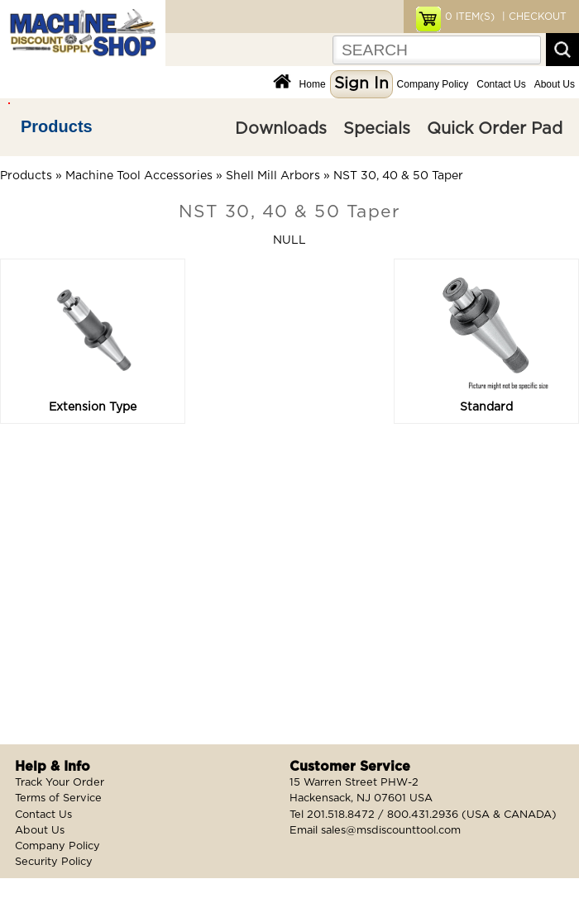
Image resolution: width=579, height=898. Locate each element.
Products (57, 126)
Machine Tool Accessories (139, 176)
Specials (376, 129)
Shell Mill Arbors (273, 176)
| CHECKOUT (533, 16)
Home (312, 84)
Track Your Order (59, 782)
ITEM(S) (470, 16)
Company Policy (433, 84)
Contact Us (500, 84)
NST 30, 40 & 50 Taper (398, 176)
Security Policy (54, 862)
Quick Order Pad (494, 129)
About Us (554, 84)
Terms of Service (58, 798)
